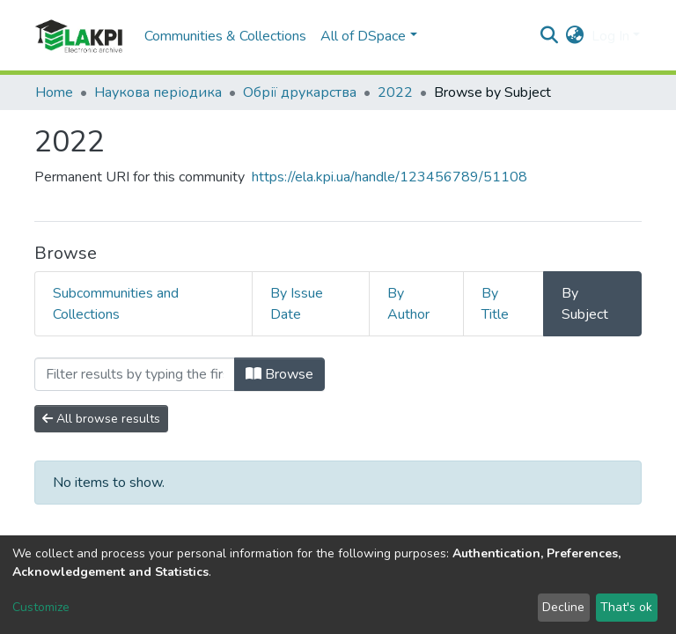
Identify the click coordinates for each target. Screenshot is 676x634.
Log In (610, 36)
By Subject (585, 304)
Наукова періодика (158, 92)
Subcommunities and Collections (116, 304)
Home (54, 92)
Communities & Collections (225, 36)
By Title (495, 304)
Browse (279, 374)
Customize (41, 607)
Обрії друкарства (299, 92)
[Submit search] (550, 36)
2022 (395, 92)
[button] (575, 36)
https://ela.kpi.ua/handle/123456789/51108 (389, 177)
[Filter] (134, 374)
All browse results (101, 418)
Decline (563, 607)
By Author (408, 304)
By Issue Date (296, 304)
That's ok (626, 607)
